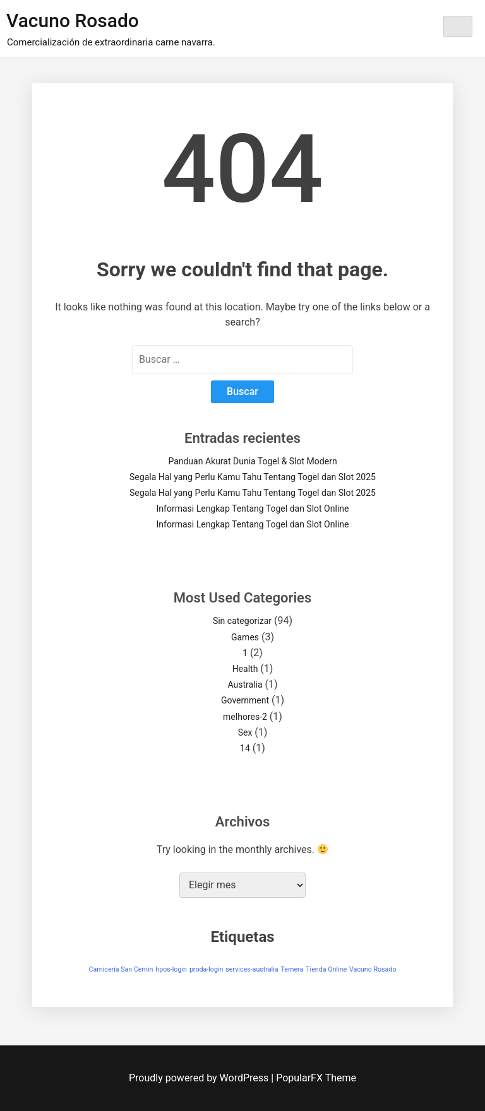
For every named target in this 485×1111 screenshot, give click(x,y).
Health (245, 669)
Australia (244, 684)
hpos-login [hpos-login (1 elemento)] (171, 969)
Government (245, 700)
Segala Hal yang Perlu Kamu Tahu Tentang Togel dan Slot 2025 (252, 477)
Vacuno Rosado (72, 20)
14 (245, 748)
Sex (245, 732)
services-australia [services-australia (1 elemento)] (251, 969)
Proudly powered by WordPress (200, 1078)
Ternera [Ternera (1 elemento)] (291, 969)
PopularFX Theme (316, 1078)
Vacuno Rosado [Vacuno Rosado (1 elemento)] (372, 969)
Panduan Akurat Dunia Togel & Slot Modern (252, 461)
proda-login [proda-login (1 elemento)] (206, 969)
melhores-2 (245, 717)
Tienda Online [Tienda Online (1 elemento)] (326, 969)
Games (245, 637)
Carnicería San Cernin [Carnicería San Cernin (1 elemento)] (120, 969)
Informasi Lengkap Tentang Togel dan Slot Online (253, 508)
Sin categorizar (242, 621)
